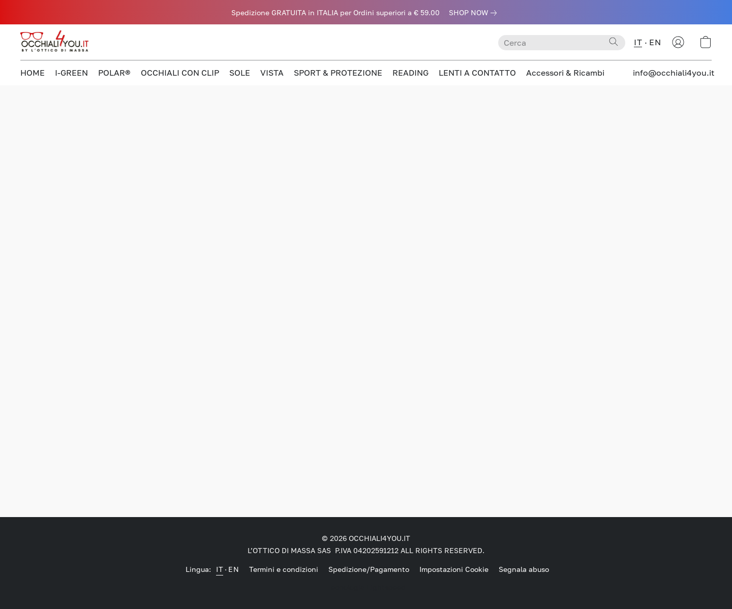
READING (410, 73)
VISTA (272, 73)
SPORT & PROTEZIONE (338, 73)
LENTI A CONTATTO (477, 73)
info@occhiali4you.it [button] (673, 73)
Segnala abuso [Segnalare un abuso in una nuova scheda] (524, 569)
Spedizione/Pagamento (368, 569)
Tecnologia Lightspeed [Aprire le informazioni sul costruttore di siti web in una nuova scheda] (366, 587)
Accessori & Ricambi (565, 73)
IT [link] (219, 569)
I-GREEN (71, 73)
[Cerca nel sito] (613, 42)
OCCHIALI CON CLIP (180, 73)
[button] (56, 42)
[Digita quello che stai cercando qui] (561, 42)
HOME (32, 73)
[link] (475, 13)
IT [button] (638, 42)
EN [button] (655, 42)
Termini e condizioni (283, 569)
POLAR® (114, 73)
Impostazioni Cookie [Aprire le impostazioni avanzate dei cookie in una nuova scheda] (454, 569)
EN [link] (233, 569)
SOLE (239, 73)
